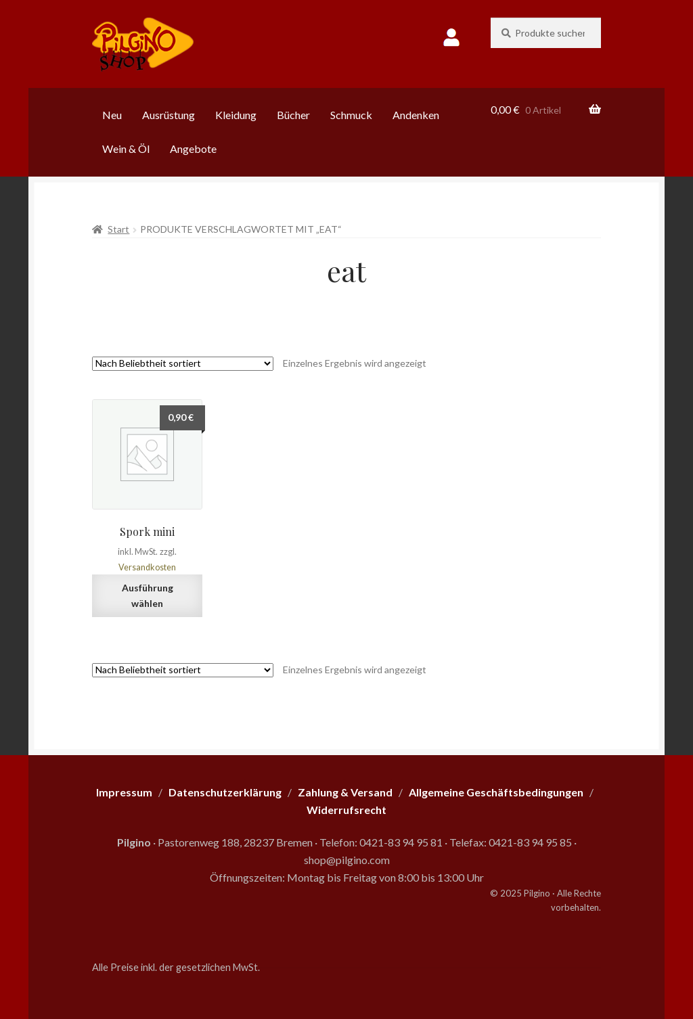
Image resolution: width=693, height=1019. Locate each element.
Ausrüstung (168, 114)
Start (118, 229)
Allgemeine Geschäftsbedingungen (496, 792)
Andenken (416, 114)
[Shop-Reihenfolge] (182, 364)
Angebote (193, 148)
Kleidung (235, 114)
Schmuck (351, 114)
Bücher (293, 114)
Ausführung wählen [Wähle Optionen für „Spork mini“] (147, 595)
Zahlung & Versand (345, 792)
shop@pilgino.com (347, 859)
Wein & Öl (126, 148)
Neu (112, 114)
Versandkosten (147, 567)
